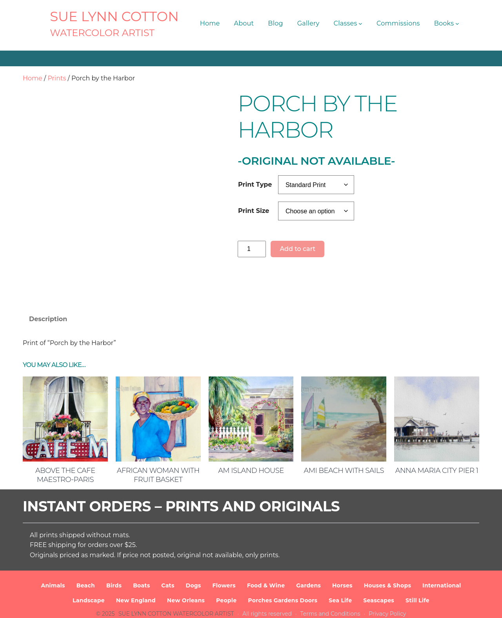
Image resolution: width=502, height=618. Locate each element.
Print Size (253, 210)
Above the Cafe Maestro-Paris (65, 447)
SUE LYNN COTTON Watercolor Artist (176, 605)
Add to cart (297, 249)
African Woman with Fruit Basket (158, 447)
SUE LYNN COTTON (114, 16)
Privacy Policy (387, 605)
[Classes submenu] (360, 23)
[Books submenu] (457, 23)
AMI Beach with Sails (344, 442)
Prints (56, 78)
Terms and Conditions (330, 605)
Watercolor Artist (102, 32)
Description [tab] (48, 291)
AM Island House (251, 442)
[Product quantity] (252, 249)
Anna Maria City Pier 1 (436, 442)
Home (32, 78)
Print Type (255, 184)
